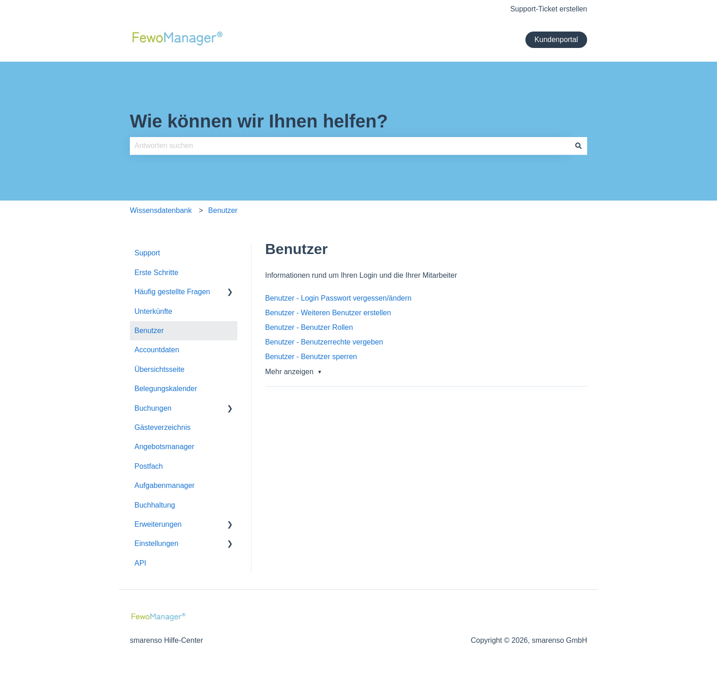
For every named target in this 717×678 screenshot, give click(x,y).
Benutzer (222, 210)
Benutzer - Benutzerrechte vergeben (324, 342)
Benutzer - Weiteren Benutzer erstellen (328, 313)
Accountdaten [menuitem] (156, 350)
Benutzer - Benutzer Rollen (309, 327)
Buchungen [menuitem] (152, 408)
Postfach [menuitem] (148, 466)
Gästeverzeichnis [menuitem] (162, 427)
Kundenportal (556, 39)
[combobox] (350, 145)
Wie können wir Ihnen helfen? (259, 121)
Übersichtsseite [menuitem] (159, 369)
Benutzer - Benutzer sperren (311, 356)
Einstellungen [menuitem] (156, 543)
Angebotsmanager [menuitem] (164, 446)
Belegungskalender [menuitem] (165, 388)
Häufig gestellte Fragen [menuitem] (172, 292)
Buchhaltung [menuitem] (154, 505)
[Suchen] (578, 145)
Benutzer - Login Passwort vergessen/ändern (338, 298)
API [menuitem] (140, 563)
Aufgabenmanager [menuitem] (164, 485)
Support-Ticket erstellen (548, 9)
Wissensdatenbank (161, 210)
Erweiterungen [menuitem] (158, 524)
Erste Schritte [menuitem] (156, 272)
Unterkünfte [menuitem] (153, 311)
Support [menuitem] (147, 253)
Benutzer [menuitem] (149, 330)
